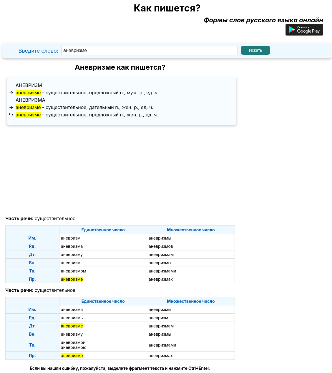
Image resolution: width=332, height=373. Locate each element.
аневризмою (74, 347)
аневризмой (73, 342)
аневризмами (162, 270)
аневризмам (161, 254)
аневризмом (73, 270)
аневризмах (161, 279)
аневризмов (161, 246)
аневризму (72, 254)
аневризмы (160, 237)
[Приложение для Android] (304, 33)
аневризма (30, 100)
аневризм (29, 85)
